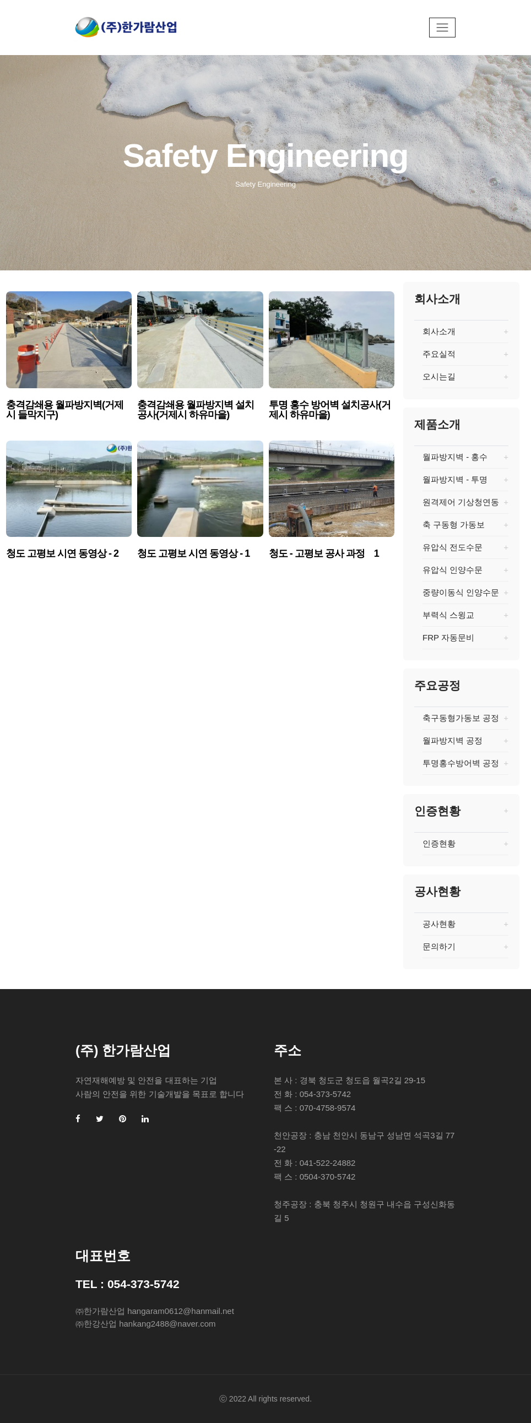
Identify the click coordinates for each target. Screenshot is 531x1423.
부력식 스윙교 (465, 618)
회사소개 (465, 335)
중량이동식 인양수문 (465, 596)
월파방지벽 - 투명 (465, 483)
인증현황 (465, 847)
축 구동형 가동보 (465, 528)
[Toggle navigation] (442, 27)
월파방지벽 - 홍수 (465, 460)
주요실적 (465, 357)
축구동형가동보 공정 (465, 721)
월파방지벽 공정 (465, 744)
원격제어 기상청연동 (465, 506)
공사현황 (465, 927)
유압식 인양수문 (465, 573)
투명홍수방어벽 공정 (465, 767)
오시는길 (465, 380)
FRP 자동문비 (465, 641)
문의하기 (465, 950)
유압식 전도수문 (465, 551)
